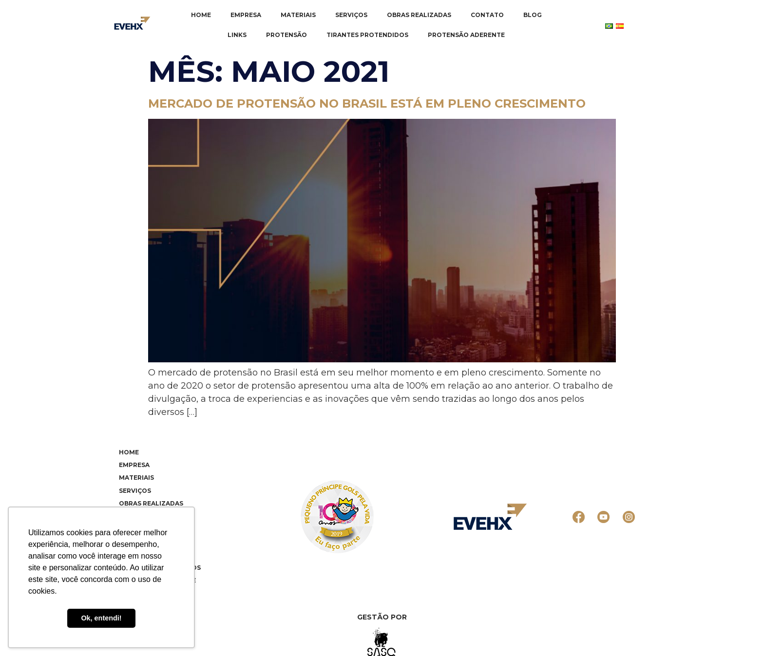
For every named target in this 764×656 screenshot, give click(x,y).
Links (237, 34)
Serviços (351, 15)
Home (201, 15)
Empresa (245, 15)
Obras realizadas (419, 15)
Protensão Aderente (466, 34)
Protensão (286, 34)
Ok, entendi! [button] (101, 618)
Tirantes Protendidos (367, 34)
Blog (532, 15)
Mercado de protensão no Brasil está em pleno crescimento (367, 103)
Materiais (298, 15)
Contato (487, 15)
